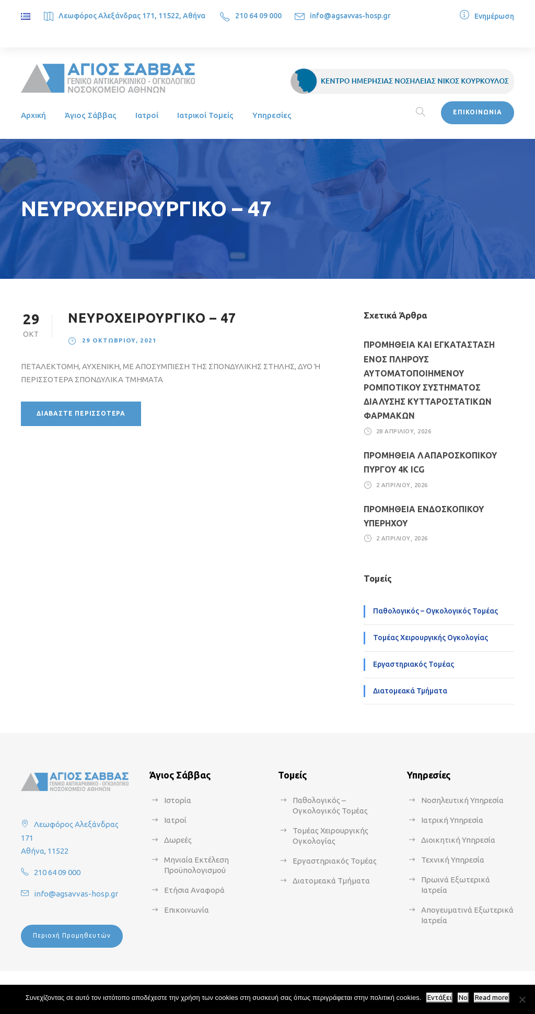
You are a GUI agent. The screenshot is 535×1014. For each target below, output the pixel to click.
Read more (491, 997)
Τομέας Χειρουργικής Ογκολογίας (430, 637)
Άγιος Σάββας (91, 115)
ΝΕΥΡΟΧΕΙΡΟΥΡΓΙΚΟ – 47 (152, 318)
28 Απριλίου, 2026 (404, 431)
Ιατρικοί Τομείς (205, 115)
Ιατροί (146, 115)
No (463, 997)
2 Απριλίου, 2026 (402, 484)
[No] (522, 999)
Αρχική (33, 115)
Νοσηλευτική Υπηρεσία (462, 800)
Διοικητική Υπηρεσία (458, 839)
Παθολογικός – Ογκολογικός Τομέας (435, 611)
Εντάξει (439, 997)
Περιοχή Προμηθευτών (72, 935)
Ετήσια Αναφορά (194, 890)
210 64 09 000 (258, 15)
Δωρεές (178, 839)
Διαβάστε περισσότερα (81, 413)
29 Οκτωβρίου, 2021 (119, 340)
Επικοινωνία (186, 909)
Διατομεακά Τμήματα (410, 691)
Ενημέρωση (494, 16)
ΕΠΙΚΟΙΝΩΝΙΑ (477, 112)
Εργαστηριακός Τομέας (413, 664)
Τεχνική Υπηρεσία (452, 859)
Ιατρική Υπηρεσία (452, 820)
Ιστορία (177, 800)
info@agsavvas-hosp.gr (350, 15)
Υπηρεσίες (272, 115)
